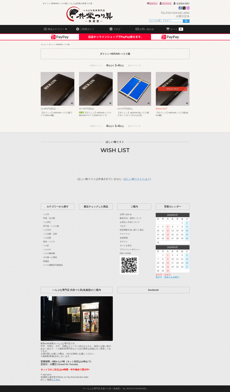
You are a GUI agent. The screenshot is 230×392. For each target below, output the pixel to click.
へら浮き (47, 222)
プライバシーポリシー (130, 249)
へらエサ (47, 249)
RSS (122, 253)
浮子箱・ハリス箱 (51, 226)
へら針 (46, 245)
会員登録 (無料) (181, 3)
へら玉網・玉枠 (50, 234)
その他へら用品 (50, 257)
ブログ (123, 226)
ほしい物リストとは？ (137, 179)
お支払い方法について (130, 222)
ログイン (152, 3)
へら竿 (46, 214)
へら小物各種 (49, 253)
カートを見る (126, 245)
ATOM (128, 253)
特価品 (46, 261)
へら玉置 (47, 238)
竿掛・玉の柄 (49, 218)
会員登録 (124, 238)
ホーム (43, 44)
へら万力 (47, 230)
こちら (56, 380)
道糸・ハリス (49, 241)
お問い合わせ (126, 214)
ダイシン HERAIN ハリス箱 (59, 44)
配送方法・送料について (131, 218)
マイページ (165, 3)
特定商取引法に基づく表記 (132, 230)
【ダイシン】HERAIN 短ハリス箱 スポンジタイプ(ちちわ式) (133, 114)
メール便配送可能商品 (53, 265)
